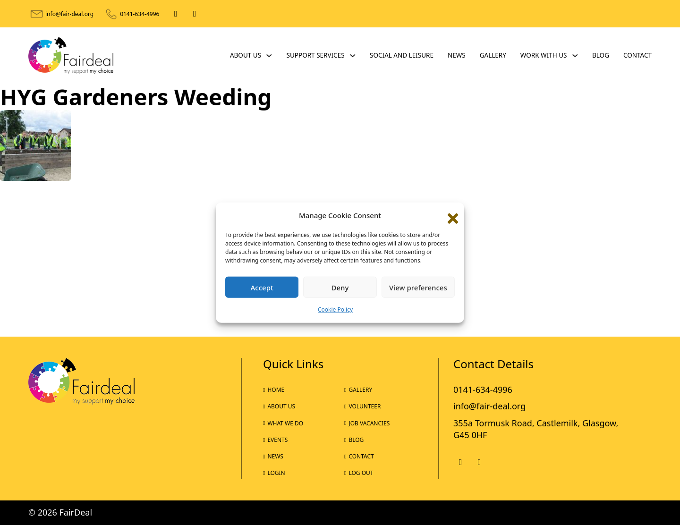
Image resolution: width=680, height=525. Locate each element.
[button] (450, 215)
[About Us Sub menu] (269, 55)
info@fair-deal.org (69, 14)
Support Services (316, 55)
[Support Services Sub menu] (352, 55)
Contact (637, 55)
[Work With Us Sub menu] (575, 55)
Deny (340, 287)
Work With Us (543, 55)
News (457, 55)
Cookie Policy (335, 309)
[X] (194, 14)
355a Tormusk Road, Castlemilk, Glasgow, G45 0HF (535, 428)
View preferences (418, 287)
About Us (245, 55)
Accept (262, 287)
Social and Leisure (402, 55)
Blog (600, 55)
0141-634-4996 (139, 14)
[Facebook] (176, 14)
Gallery (493, 55)
